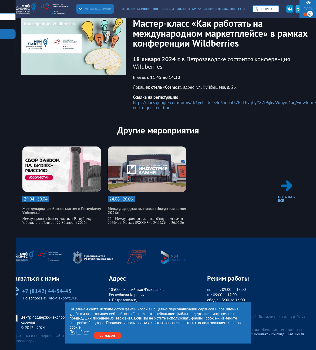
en (311, 8)
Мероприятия (147, 9)
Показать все (286, 191)
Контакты (237, 9)
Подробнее (79, 332)
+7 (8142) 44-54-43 (40, 291)
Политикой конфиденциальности (279, 334)
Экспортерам (189, 9)
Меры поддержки (95, 9)
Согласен (107, 335)
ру (305, 8)
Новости (167, 9)
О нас (128, 9)
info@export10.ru (63, 298)
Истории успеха (216, 9)
